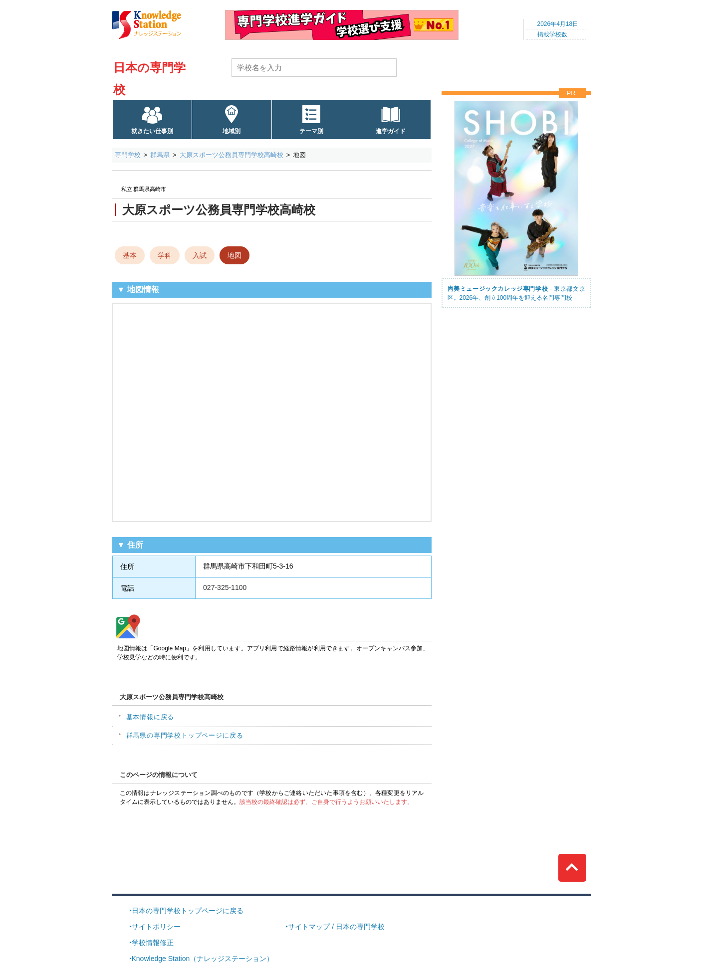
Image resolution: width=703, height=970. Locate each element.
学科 (165, 255)
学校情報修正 (153, 943)
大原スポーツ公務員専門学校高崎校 (231, 155)
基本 (130, 255)
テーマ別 (311, 131)
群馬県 (160, 155)
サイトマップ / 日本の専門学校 (336, 927)
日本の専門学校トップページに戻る (187, 911)
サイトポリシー (156, 927)
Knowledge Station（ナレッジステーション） (203, 959)
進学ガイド (391, 131)
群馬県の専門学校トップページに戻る (184, 735)
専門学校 (128, 155)
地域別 (231, 131)
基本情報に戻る (150, 717)
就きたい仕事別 (152, 131)
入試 (200, 255)
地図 (234, 255)
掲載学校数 (552, 34)
